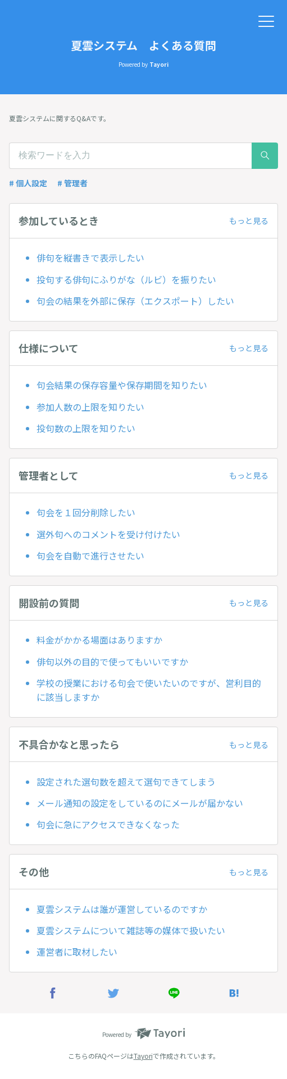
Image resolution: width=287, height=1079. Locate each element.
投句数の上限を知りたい (86, 428)
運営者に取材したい (77, 951)
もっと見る (248, 220)
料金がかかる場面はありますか (99, 639)
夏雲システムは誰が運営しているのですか (122, 909)
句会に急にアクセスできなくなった (108, 824)
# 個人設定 (28, 183)
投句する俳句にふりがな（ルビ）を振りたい (126, 279)
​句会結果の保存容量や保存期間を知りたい (122, 385)
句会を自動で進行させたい (90, 555)
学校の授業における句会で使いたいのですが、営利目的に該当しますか (149, 690)
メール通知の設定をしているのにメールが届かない (140, 803)
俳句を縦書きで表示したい (90, 257)
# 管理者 (72, 183)
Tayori (143, 1055)
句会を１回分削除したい (86, 512)
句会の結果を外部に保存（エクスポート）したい (135, 300)
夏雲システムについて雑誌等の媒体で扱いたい (131, 930)
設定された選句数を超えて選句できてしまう (126, 781)
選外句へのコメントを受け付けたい (108, 534)
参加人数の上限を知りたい (90, 407)
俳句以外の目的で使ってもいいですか (112, 661)
